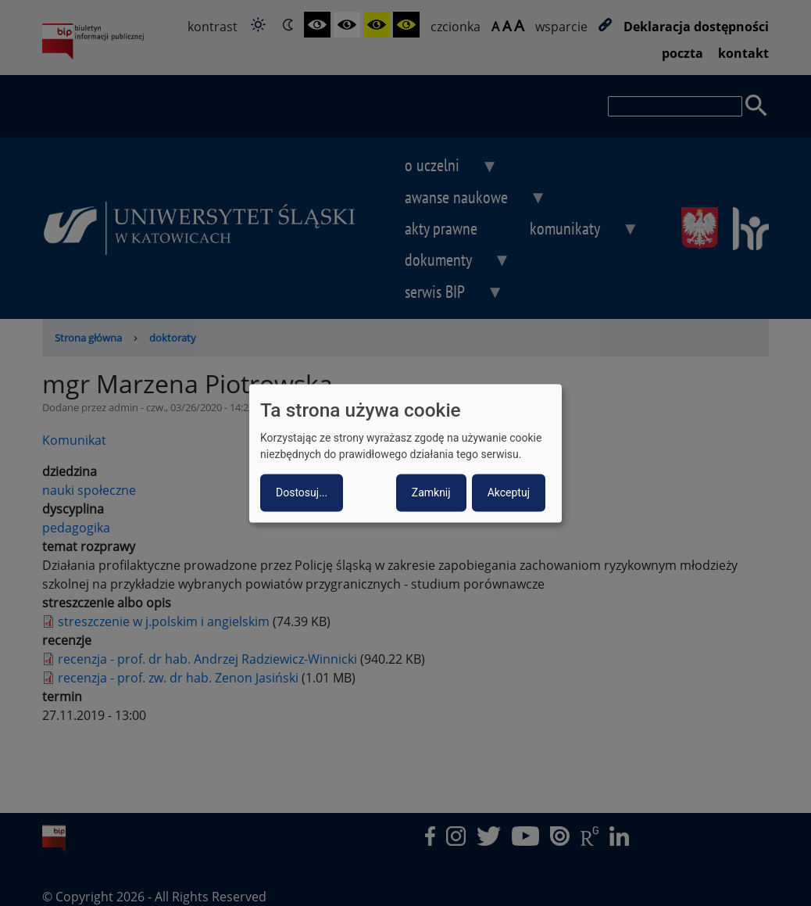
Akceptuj (509, 492)
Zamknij (431, 492)
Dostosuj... (301, 492)
